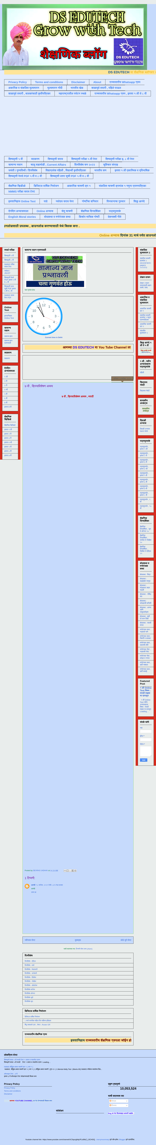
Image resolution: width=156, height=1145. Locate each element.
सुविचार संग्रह (110, 164)
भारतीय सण (100, 170)
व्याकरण (35, 158)
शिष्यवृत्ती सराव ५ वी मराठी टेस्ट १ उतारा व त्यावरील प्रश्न (22, 1060)
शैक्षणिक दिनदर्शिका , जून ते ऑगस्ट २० (145, 528)
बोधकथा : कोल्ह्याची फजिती (145, 602)
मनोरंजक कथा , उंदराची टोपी (145, 644)
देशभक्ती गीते (114, 216)
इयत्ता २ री (7, 434)
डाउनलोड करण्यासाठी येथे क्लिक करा (47, 226)
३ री (5, 385)
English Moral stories (22, 216)
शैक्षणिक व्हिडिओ (9, 425)
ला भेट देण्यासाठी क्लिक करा (49, 1101)
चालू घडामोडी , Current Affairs (48, 164)
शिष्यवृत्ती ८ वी (9, 260)
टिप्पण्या (113, 1105)
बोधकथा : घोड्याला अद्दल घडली (145, 587)
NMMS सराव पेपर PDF (9, 296)
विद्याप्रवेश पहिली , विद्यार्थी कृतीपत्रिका (66, 170)
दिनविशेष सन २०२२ (84, 164)
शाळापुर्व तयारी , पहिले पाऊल (106, 87)
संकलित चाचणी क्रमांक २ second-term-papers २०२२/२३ (145, 263)
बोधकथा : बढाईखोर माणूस (145, 580)
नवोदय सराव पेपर (65, 201)
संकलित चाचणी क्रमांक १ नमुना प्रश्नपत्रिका (122, 185)
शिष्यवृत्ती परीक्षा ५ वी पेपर (84, 158)
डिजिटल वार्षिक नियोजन (46, 185)
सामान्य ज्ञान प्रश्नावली (8, 341)
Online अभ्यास (45, 211)
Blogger (122, 1139)
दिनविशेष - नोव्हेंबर (30, 981)
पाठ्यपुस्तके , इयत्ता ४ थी (144, 467)
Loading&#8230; (68, 634)
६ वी (5, 398)
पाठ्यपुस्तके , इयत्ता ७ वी (144, 487)
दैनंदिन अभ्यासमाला (18, 211)
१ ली (6, 377)
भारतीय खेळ (77, 87)
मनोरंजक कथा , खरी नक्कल (145, 663)
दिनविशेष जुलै (29, 997)
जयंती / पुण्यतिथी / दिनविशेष (22, 170)
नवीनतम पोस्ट (30, 940)
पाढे (45, 201)
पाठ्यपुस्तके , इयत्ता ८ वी (144, 494)
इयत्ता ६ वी (8, 451)
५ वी (5, 394)
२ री (5, 381)
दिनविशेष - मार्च (29, 965)
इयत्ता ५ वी (8, 447)
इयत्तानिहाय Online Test (22, 201)
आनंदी (33, 885)
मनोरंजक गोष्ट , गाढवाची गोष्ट (145, 650)
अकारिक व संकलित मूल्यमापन (23, 87)
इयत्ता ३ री (7, 438)
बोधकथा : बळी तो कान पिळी (145, 617)
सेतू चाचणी (67, 211)
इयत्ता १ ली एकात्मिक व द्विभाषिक (132, 170)
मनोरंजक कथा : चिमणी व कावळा (145, 637)
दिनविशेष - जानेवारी (31, 973)
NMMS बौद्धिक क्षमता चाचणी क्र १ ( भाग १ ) (18, 1067)
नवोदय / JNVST (7, 272)
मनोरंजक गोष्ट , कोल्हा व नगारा (145, 657)
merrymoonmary (102, 1139)
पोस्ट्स (113, 1101)
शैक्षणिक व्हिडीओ (16, 185)
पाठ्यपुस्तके (115, 211)
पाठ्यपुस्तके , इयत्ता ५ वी (144, 474)
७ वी (5, 403)
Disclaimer (78, 82)
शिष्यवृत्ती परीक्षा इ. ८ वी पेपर (119, 158)
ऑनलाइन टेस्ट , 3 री (10, 1074)
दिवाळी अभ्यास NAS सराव (145, 430)
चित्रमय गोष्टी (144, 391)
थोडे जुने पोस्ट (126, 940)
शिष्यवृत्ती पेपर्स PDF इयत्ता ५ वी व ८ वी (10, 279)
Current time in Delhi (53, 337)
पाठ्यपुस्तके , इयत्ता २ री (144, 454)
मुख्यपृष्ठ (78, 940)
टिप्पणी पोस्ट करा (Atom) (84, 949)
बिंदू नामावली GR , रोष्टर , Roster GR (37, 1025)
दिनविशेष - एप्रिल (30, 961)
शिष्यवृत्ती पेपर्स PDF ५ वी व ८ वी (25, 176)
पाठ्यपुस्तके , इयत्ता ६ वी (144, 480)
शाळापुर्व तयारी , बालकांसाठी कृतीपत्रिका (29, 93)
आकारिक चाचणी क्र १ (79, 185)
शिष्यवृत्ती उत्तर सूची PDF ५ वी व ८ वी (69, 176)
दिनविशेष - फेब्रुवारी (31, 969)
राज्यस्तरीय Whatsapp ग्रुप (124, 82)
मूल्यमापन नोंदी (54, 87)
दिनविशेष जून (29, 1001)
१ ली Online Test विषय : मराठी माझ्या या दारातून (146, 692)
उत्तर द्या (33, 892)
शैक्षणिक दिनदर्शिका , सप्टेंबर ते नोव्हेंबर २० (145, 538)
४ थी (6, 389)
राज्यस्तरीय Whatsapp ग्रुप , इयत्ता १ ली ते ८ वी (121, 93)
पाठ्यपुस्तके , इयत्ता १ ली (144, 448)
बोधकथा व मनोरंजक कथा (57, 216)
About (97, 82)
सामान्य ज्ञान (15, 164)
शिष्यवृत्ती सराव (55, 158)
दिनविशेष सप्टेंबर (30, 989)
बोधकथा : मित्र (145, 574)
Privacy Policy (17, 82)
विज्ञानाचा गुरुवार (116, 201)
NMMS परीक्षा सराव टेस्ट (21, 191)
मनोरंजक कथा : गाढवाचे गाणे (145, 630)
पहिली (142, 372)
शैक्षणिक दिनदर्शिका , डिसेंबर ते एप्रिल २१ (145, 550)
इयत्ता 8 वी (7, 407)
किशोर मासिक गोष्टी (89, 216)
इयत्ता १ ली (8, 429)
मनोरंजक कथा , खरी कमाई (145, 670)
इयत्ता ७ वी (8, 455)
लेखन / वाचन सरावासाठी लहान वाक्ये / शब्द (145, 285)
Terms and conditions (49, 82)
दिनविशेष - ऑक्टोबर (31, 985)
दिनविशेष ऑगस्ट (30, 993)
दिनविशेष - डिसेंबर (30, 977)
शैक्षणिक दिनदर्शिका (91, 211)
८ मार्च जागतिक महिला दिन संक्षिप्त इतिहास (38, 1021)
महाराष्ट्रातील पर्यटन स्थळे (72, 93)
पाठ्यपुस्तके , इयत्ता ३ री (144, 461)
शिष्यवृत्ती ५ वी (15, 158)
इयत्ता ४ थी (8, 442)
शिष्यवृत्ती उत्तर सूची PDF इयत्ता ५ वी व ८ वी (10, 288)
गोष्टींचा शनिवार (90, 201)
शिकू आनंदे (139, 201)
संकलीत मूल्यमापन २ (144, 332)
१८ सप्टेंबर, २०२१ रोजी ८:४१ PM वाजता (49, 885)
